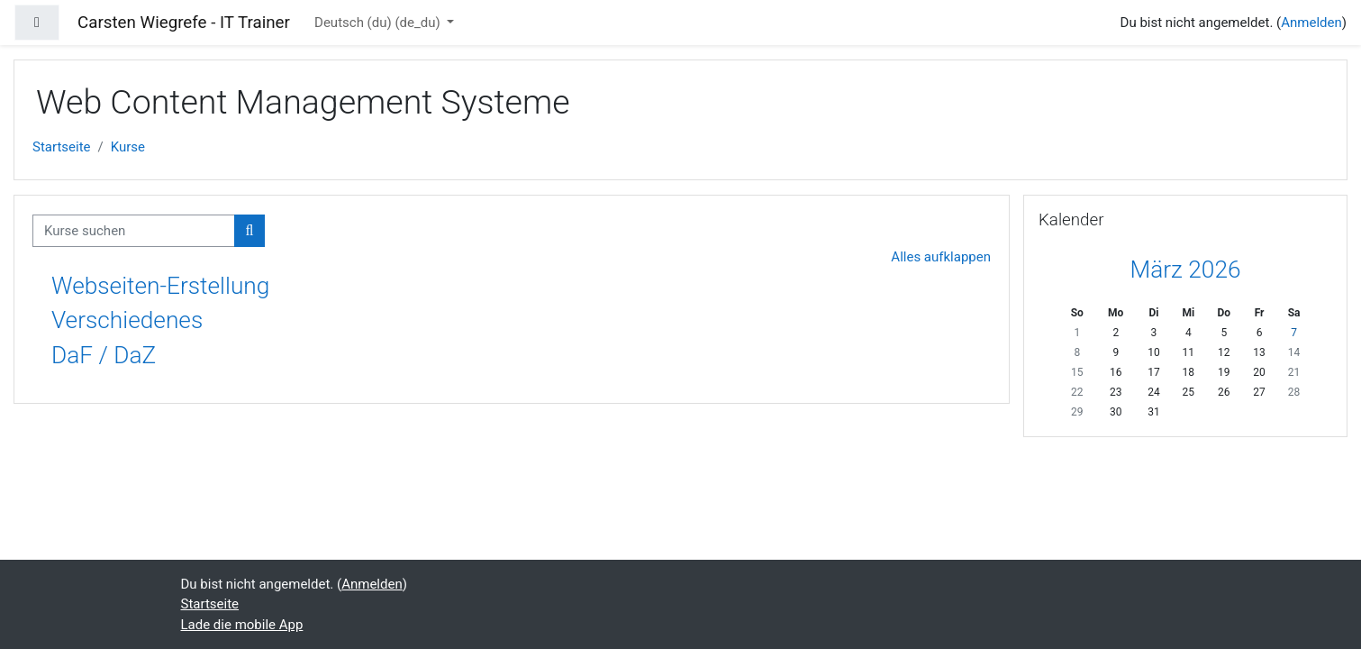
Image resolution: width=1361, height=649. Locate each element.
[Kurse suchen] (133, 231)
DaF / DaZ (103, 355)
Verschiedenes (127, 320)
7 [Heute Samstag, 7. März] (1294, 332)
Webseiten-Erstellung (160, 285)
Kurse (128, 147)
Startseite (61, 147)
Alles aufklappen (941, 257)
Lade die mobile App (242, 625)
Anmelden (1311, 22)
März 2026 (1185, 269)
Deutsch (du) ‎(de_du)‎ (378, 22)
